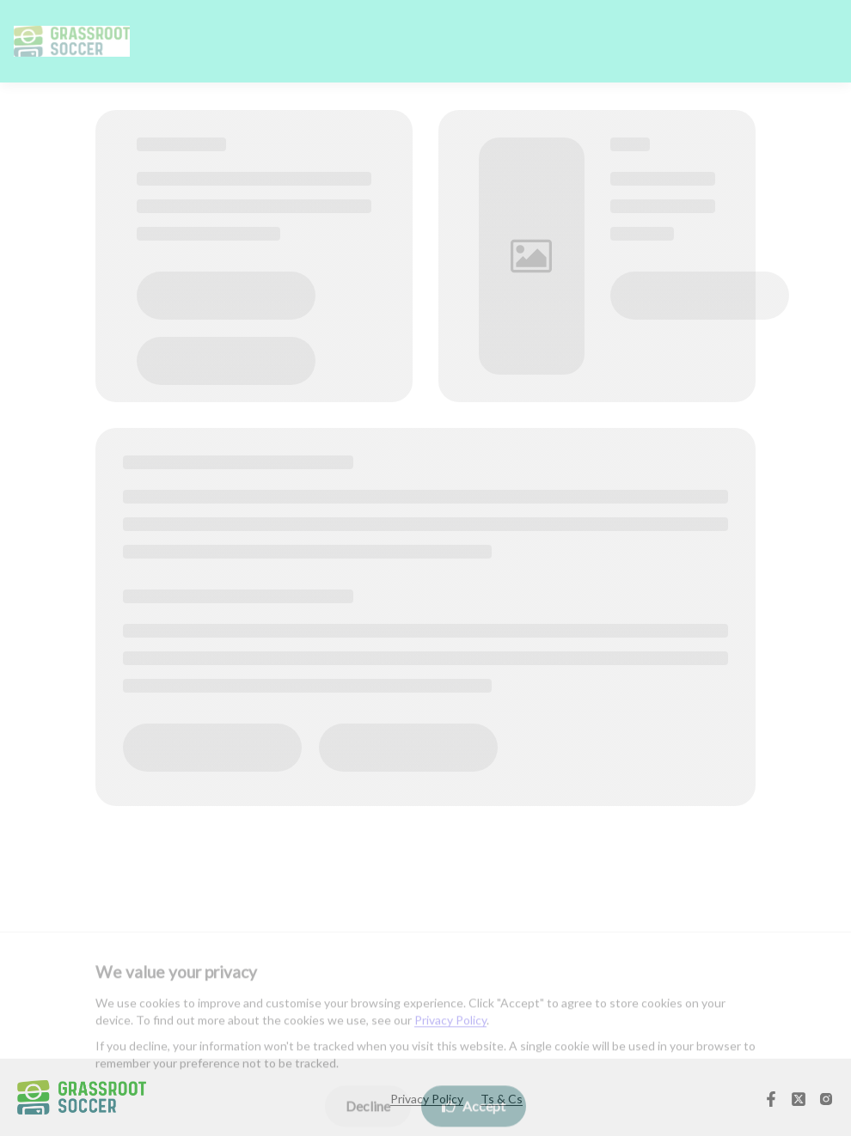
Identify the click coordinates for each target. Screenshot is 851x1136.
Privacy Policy (450, 1027)
